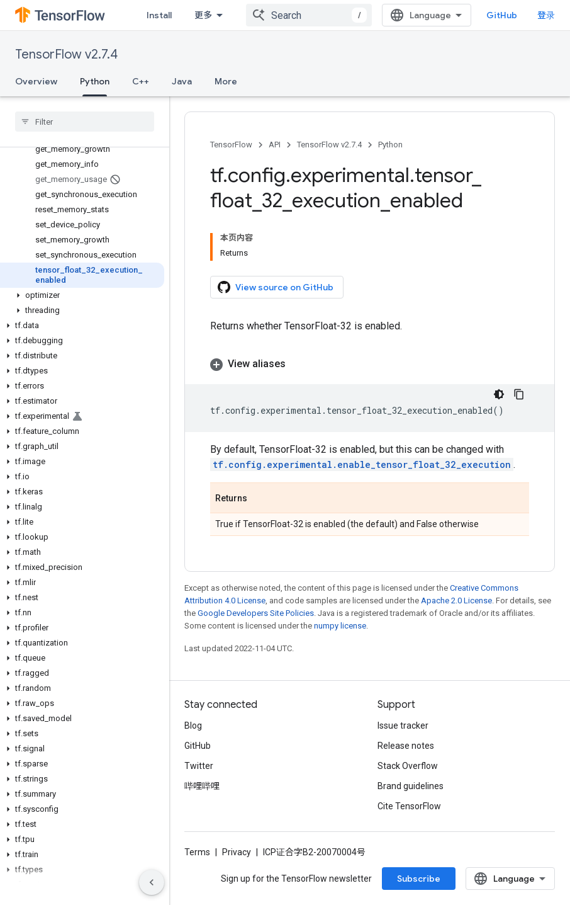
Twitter (198, 766)
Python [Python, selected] (94, 81)
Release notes (405, 746)
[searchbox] (84, 121)
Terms (197, 852)
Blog (193, 725)
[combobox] (309, 15)
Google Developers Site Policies (256, 613)
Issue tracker (402, 725)
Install (159, 15)
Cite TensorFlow (409, 806)
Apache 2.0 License (456, 600)
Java (182, 81)
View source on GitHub (275, 287)
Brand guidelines (410, 786)
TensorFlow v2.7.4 (66, 54)
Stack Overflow (407, 766)
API (275, 144)
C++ (140, 81)
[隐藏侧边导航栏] (151, 882)
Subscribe (418, 878)
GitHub (501, 15)
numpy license (340, 625)
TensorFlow (231, 144)
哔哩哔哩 (202, 786)
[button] (82, 295)
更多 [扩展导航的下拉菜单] (203, 15)
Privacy (236, 852)
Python (390, 144)
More (226, 81)
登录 (546, 15)
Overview (36, 81)
